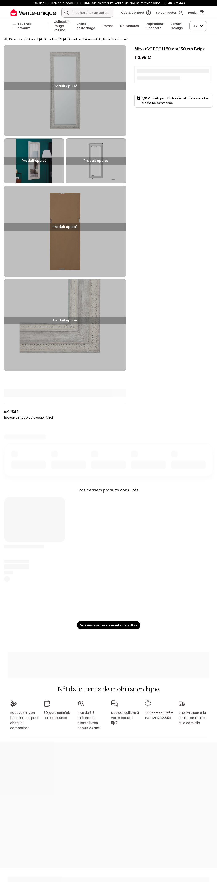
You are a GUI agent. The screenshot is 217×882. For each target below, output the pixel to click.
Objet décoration (70, 39)
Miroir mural (120, 39)
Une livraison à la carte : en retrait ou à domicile (192, 717)
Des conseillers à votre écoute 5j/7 (125, 717)
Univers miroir (92, 39)
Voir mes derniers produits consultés (108, 625)
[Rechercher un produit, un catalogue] (66, 13)
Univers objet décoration (41, 39)
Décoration (16, 39)
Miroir (106, 39)
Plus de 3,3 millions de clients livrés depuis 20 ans (88, 720)
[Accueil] (5, 39)
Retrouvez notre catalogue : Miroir (29, 417)
